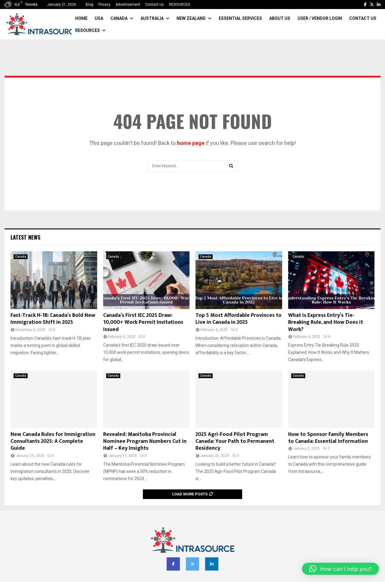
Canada (119, 18)
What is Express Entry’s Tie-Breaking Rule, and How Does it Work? (325, 322)
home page (191, 143)
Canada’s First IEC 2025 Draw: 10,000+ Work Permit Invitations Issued (143, 322)
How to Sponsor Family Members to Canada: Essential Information (328, 438)
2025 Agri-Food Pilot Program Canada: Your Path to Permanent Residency (235, 441)
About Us (279, 18)
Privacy (104, 4)
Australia (152, 18)
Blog (89, 4)
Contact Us (154, 4)
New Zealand (191, 18)
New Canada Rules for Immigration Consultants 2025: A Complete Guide (53, 441)
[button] (340, 569)
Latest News (25, 237)
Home (81, 18)
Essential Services (240, 18)
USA (99, 18)
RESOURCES (179, 4)
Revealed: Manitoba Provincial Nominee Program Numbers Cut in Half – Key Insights (144, 441)
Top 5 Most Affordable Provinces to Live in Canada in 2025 (239, 319)
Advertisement (128, 4)
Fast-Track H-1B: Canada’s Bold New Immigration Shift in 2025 (53, 319)
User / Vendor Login (319, 18)
